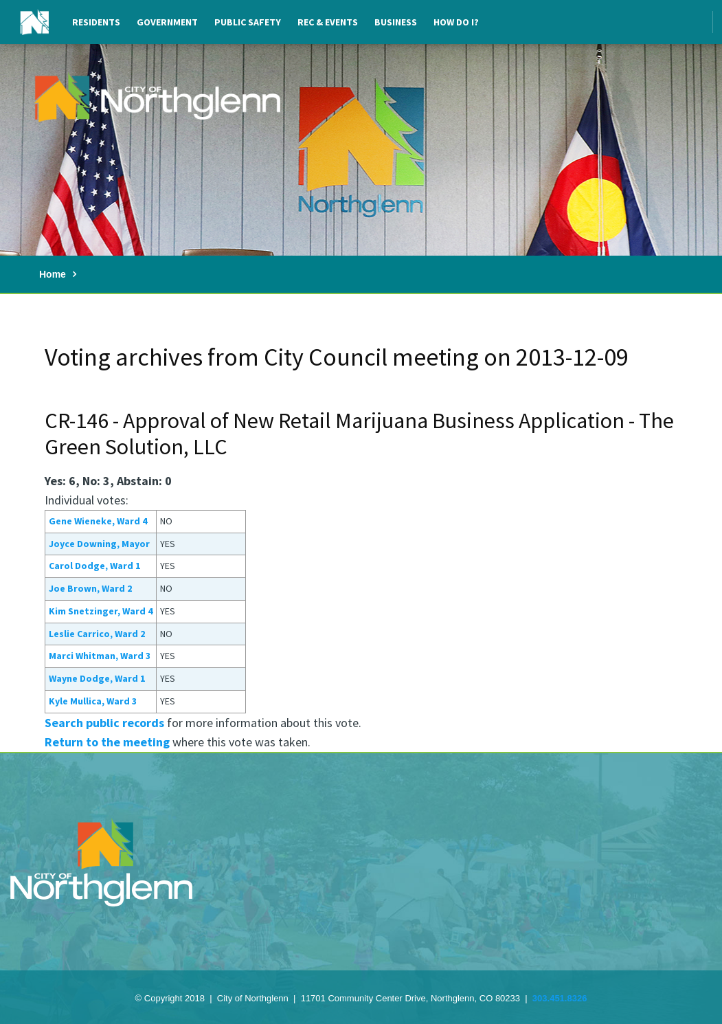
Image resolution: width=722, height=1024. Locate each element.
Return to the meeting (107, 742)
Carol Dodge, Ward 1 (94, 565)
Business (395, 22)
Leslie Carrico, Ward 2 (97, 633)
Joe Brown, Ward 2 (90, 588)
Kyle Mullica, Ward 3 (93, 701)
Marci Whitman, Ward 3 (99, 655)
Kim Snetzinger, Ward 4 (101, 611)
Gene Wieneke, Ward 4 (98, 521)
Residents (96, 22)
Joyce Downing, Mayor (99, 543)
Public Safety (247, 22)
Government (167, 22)
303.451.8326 (559, 998)
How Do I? (456, 22)
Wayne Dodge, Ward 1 (97, 678)
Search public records (104, 723)
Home (52, 274)
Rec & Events (327, 22)
